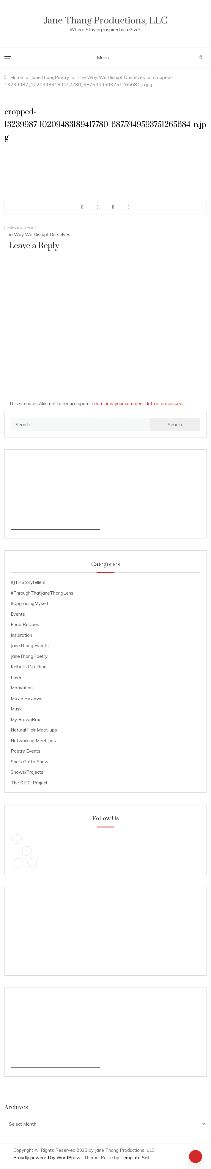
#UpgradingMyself (29, 603)
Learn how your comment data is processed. (137, 403)
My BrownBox (25, 719)
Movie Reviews (26, 698)
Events (18, 614)
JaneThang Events (30, 645)
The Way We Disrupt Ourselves (37, 234)
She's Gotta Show (29, 761)
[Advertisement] (55, 493)
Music (16, 709)
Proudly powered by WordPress (47, 1157)
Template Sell (134, 1157)
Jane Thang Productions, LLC (105, 20)
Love (16, 677)
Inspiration (21, 635)
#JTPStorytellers (28, 582)
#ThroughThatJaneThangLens (42, 593)
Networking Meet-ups (33, 740)
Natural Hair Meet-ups (34, 730)
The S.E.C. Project (29, 783)
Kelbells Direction (28, 666)
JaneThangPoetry (29, 656)
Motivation (22, 688)
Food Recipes (25, 624)
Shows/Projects (27, 772)
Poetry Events (25, 751)
